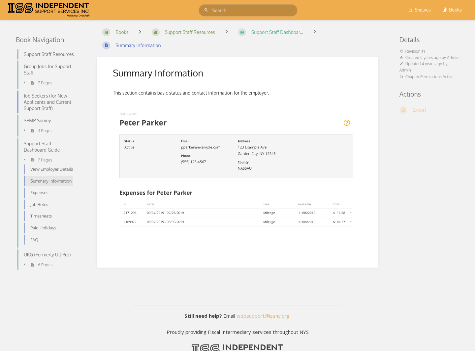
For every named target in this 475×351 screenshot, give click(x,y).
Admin (453, 57)
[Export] (429, 110)
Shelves (419, 10)
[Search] (207, 10)
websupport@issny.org (263, 315)
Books (452, 10)
